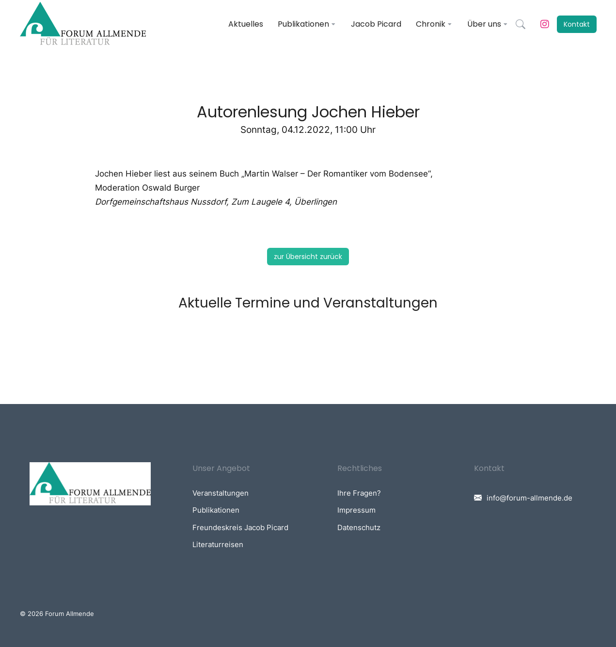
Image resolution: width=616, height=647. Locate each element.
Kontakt (577, 24)
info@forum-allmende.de (529, 497)
